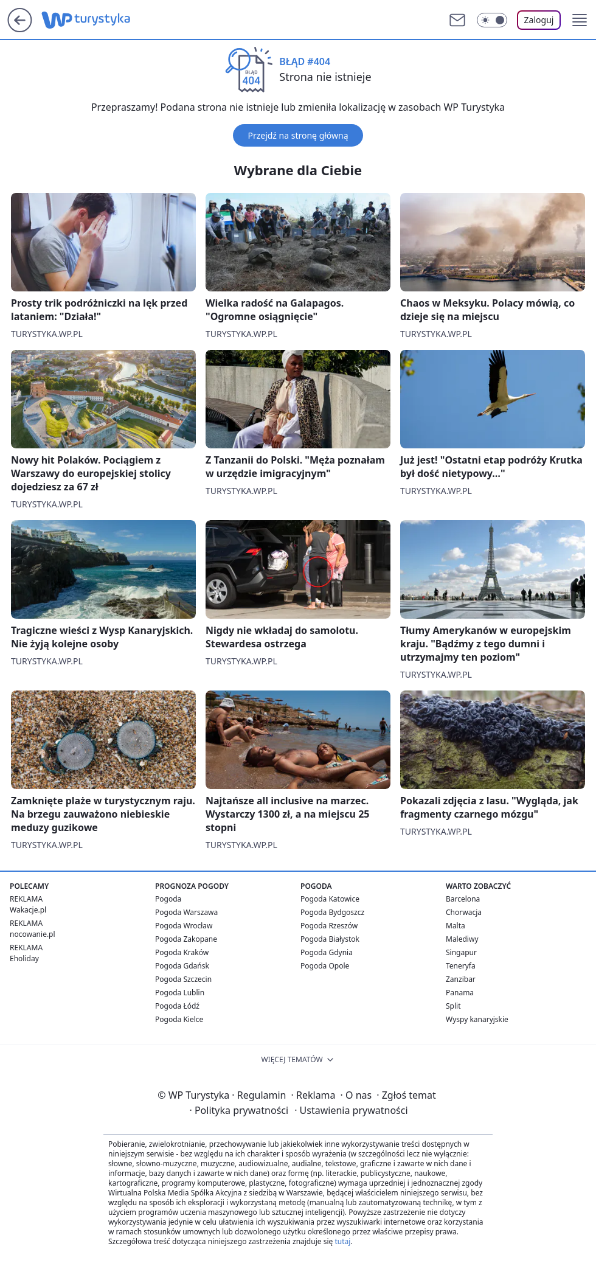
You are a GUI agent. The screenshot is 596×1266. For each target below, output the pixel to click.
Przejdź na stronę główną (298, 135)
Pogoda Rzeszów (329, 925)
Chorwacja (464, 912)
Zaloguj (539, 20)
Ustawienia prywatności (350, 1110)
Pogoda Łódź (177, 1006)
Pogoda (168, 899)
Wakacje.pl (28, 910)
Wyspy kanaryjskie (477, 1019)
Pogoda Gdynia (326, 952)
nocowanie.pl (32, 934)
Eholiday (24, 958)
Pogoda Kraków (182, 952)
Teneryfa (461, 966)
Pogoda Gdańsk (182, 966)
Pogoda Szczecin (183, 979)
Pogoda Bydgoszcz (332, 912)
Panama (460, 992)
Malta (455, 925)
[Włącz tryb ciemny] (492, 20)
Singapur (461, 952)
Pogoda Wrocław (183, 925)
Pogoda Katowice (329, 899)
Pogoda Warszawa (186, 912)
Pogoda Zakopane (186, 939)
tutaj (342, 1241)
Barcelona (463, 899)
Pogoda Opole (324, 966)
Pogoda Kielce (179, 1019)
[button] (579, 20)
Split (453, 1006)
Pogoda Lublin (179, 992)
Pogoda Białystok (329, 939)
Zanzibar (461, 979)
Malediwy (462, 939)
